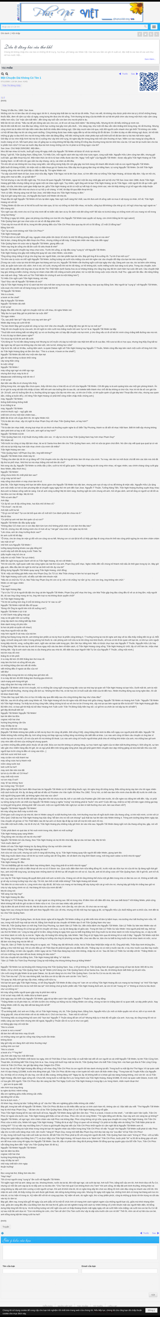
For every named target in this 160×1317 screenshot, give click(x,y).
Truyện (6, 1227)
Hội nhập (16, 33)
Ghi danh (5, 33)
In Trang (2, 1233)
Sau (133, 74)
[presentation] (27, 1283)
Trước (125, 74)
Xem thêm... (150, 59)
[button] (154, 27)
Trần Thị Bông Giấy (11, 85)
